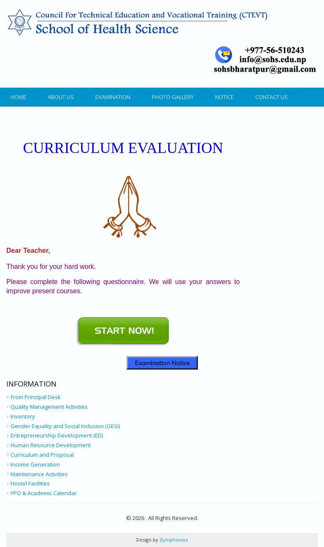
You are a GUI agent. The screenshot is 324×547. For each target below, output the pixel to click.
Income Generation (35, 464)
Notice (224, 97)
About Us (61, 97)
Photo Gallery (173, 97)
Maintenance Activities (39, 474)
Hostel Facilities (30, 483)
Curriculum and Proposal (42, 455)
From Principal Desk (36, 397)
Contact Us (271, 97)
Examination (112, 97)
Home (18, 97)
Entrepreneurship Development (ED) (57, 435)
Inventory (23, 416)
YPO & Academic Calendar (44, 493)
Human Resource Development (51, 445)
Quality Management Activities (49, 406)
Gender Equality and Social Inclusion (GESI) (65, 426)
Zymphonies (173, 539)
